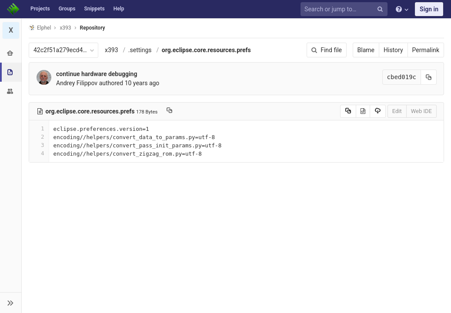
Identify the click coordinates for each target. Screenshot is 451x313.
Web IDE (421, 111)
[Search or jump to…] (345, 9)
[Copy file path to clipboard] (169, 111)
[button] (10, 302)
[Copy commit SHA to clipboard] (429, 77)
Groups (67, 9)
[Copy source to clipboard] (348, 111)
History (393, 50)
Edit (397, 111)
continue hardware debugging (96, 73)
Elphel (40, 27)
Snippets (94, 9)
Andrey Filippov (76, 83)
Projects (40, 9)
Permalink (425, 50)
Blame (365, 50)
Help (119, 9)
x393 (111, 50)
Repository (92, 28)
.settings (140, 50)
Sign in (429, 9)
